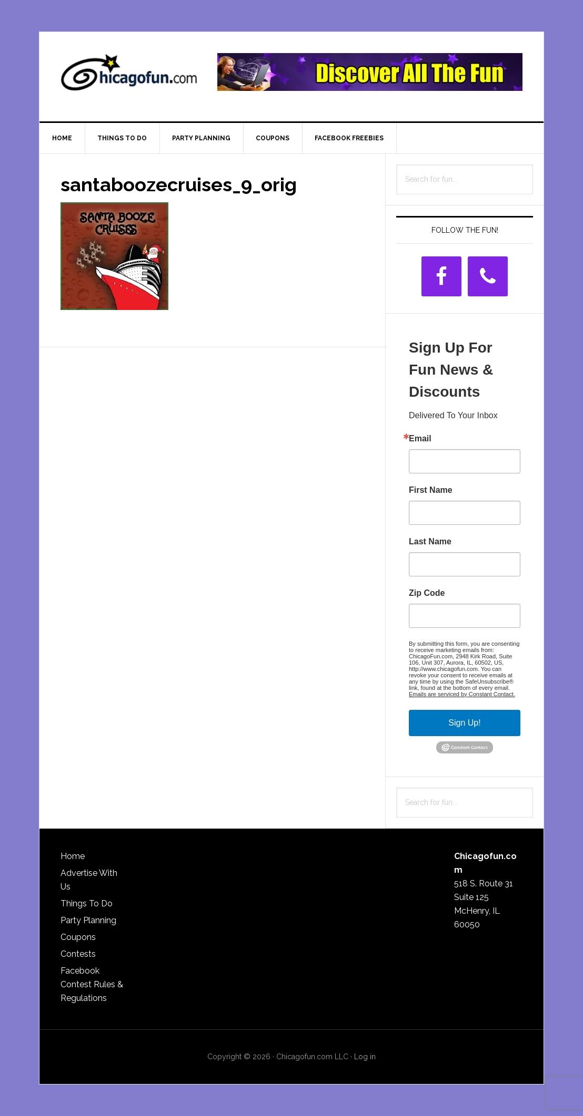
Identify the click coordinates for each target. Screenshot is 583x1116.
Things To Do (87, 903)
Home (73, 856)
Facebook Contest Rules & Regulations (92, 984)
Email (420, 439)
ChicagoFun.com (129, 76)
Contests (78, 954)
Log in (365, 1056)
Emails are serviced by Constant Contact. (462, 694)
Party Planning (88, 920)
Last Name (430, 542)
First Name (431, 490)
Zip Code (427, 593)
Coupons (78, 937)
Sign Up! (464, 722)
